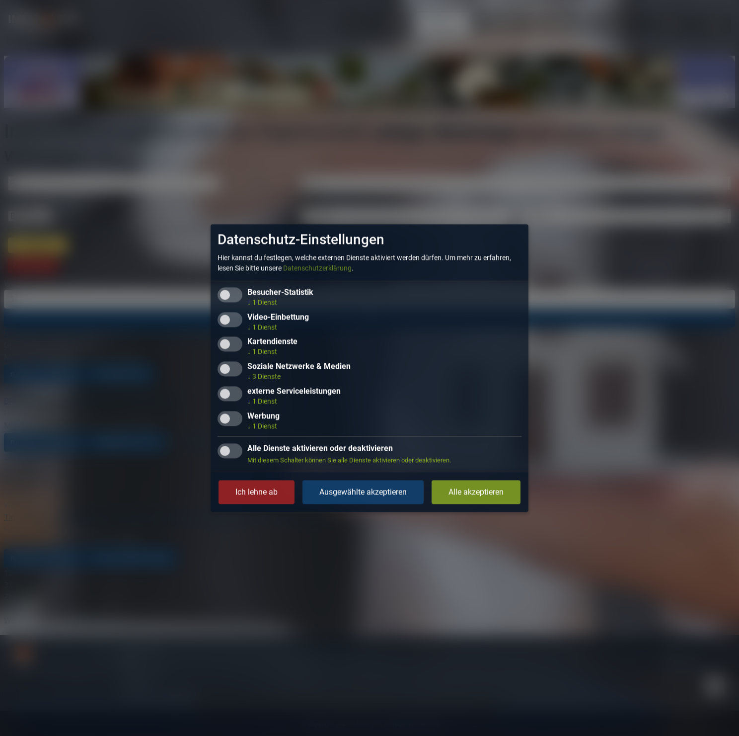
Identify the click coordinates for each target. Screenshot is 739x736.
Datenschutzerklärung (317, 268)
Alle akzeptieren (476, 491)
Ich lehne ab (256, 491)
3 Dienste (264, 377)
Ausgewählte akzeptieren (363, 491)
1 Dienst (262, 302)
